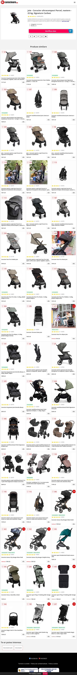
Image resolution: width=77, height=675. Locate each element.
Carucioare (18, 648)
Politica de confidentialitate (39, 664)
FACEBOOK (33, 658)
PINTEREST (43, 658)
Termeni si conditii (24, 664)
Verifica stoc (58, 31)
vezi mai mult (65, 21)
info (23, 82)
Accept (45, 673)
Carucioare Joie (7, 648)
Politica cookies (53, 664)
